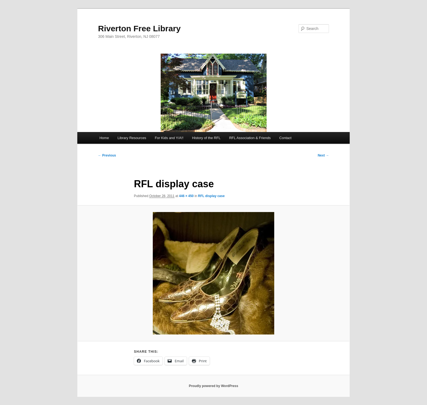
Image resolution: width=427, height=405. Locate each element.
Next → (323, 155)
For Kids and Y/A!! (169, 138)
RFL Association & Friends (250, 138)
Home (104, 138)
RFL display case (211, 196)
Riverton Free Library (139, 28)
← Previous (107, 155)
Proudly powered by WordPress (213, 386)
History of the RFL (206, 138)
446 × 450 (186, 196)
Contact (285, 138)
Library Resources (131, 138)
